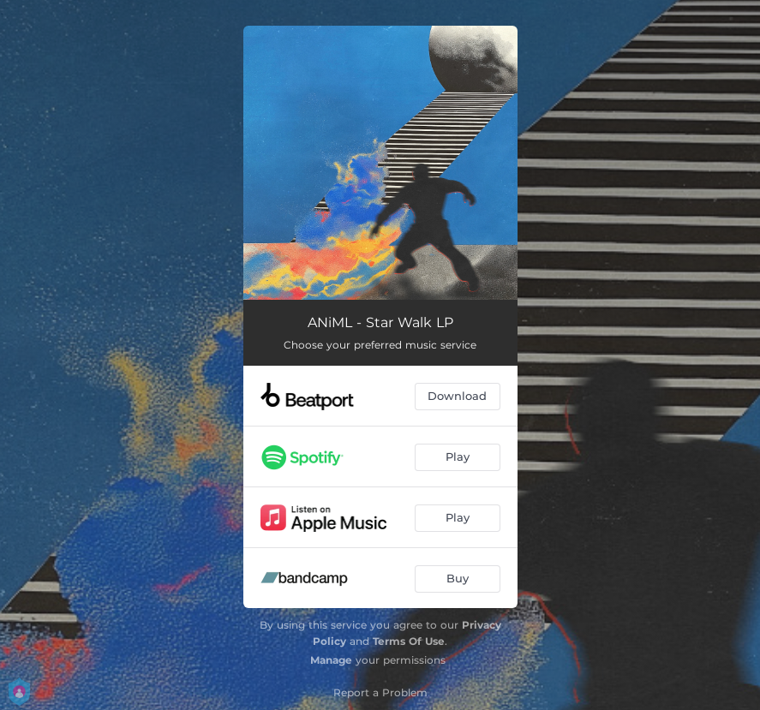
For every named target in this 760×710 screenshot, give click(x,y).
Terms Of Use (409, 641)
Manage (331, 659)
